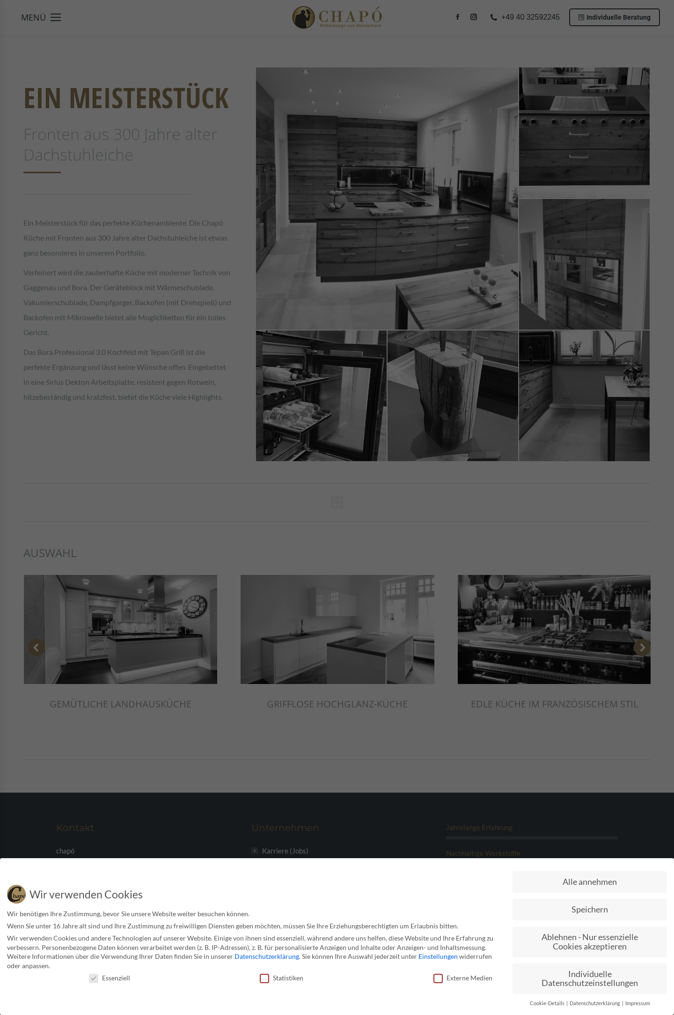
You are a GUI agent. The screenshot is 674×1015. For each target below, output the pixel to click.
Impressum (637, 1003)
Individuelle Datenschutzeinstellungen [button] (590, 978)
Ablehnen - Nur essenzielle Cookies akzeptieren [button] (590, 941)
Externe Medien (462, 978)
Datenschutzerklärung (266, 956)
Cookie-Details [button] (547, 1003)
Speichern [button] (589, 909)
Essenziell (109, 978)
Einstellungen (438, 956)
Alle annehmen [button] (590, 882)
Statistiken (281, 978)
